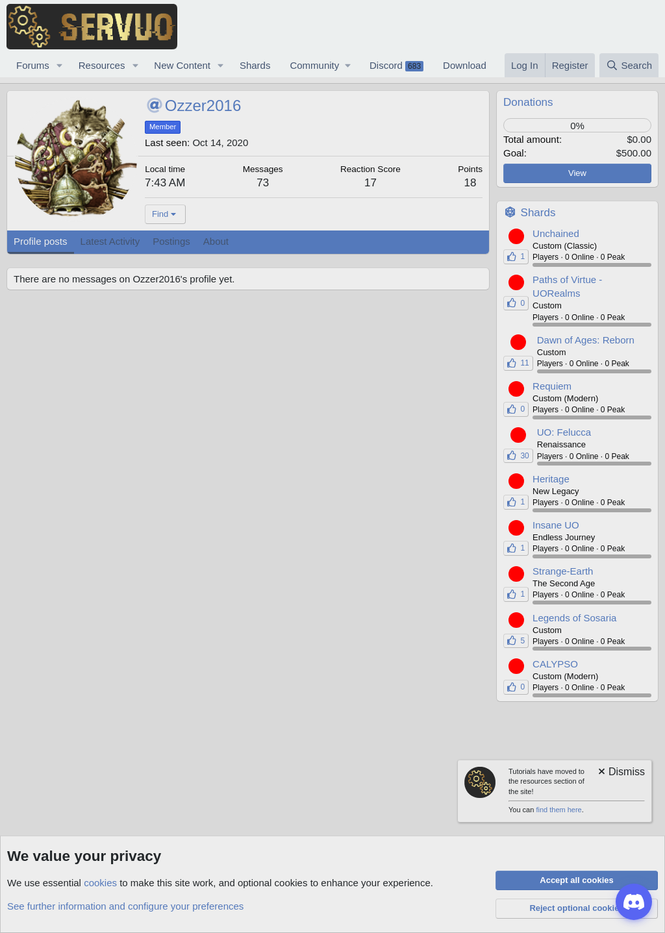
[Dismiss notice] (621, 773)
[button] (60, 65)
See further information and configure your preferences (125, 906)
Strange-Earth (563, 571)
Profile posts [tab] (41, 241)
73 (263, 183)
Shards (255, 65)
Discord (396, 65)
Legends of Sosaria (574, 617)
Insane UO (556, 524)
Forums (32, 65)
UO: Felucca (564, 432)
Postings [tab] (171, 241)
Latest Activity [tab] (110, 241)
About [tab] (216, 241)
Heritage (551, 478)
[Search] (629, 65)
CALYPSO (555, 663)
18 (470, 183)
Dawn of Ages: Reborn (585, 339)
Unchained (556, 233)
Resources (102, 65)
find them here (558, 810)
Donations (528, 102)
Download (464, 65)
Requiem (552, 386)
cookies (100, 882)
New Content (182, 65)
